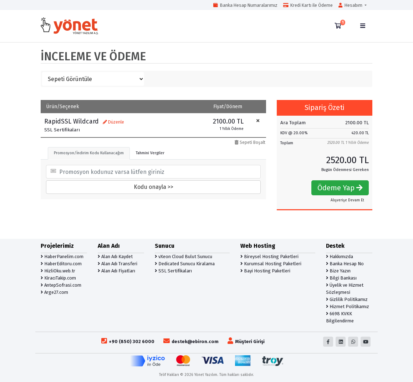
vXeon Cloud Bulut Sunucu (183, 256)
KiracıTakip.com (58, 278)
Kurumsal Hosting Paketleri (270, 263)
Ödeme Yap (340, 188)
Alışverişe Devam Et (347, 200)
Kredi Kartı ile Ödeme (308, 5)
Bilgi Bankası (341, 278)
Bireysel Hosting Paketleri (269, 256)
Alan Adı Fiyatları (116, 270)
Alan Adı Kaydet (115, 256)
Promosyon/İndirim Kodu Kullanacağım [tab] (89, 153)
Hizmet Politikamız (347, 306)
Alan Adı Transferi (117, 263)
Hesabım (350, 5)
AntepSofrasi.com (61, 285)
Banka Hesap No (345, 263)
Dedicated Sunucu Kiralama (185, 263)
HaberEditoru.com (61, 263)
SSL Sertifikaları (173, 270)
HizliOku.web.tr (58, 270)
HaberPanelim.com (62, 256)
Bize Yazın (338, 270)
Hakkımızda (339, 256)
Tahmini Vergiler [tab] (150, 153)
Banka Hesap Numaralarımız (245, 5)
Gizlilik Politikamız (347, 299)
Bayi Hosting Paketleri (265, 270)
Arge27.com (54, 292)
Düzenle (113, 122)
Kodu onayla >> (153, 187)
